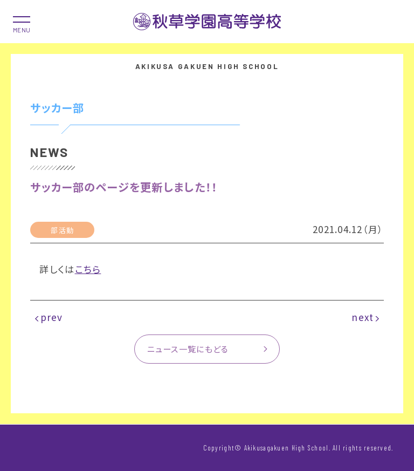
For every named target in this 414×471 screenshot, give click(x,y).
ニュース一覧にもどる (188, 348)
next (362, 317)
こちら (88, 269)
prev (51, 317)
